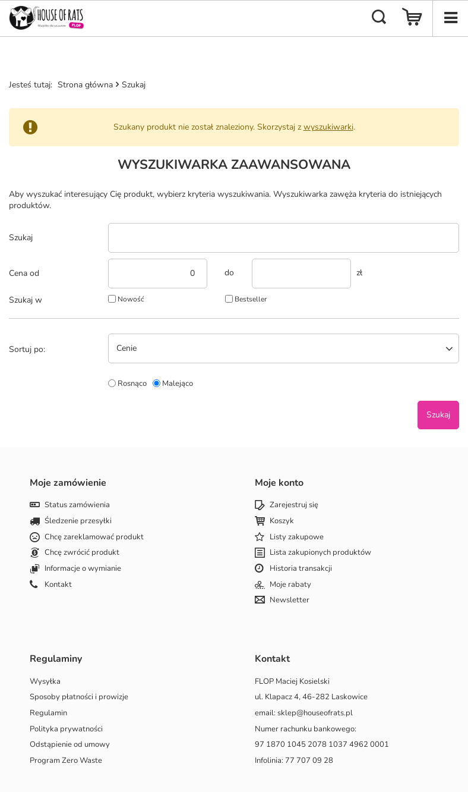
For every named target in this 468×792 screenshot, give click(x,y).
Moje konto (279, 483)
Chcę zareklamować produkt (94, 537)
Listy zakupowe (297, 537)
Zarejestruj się (294, 505)
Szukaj (21, 237)
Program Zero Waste (66, 761)
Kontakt (58, 585)
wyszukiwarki (328, 127)
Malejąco (177, 383)
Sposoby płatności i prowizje (79, 697)
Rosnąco (132, 383)
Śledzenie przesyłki (78, 521)
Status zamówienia (77, 505)
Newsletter (289, 600)
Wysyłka (45, 682)
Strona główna (85, 84)
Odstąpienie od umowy (70, 745)
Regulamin (48, 713)
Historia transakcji (301, 569)
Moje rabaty (290, 585)
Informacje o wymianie (83, 569)
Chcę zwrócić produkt (82, 553)
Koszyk (282, 521)
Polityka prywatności (66, 729)
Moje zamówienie (68, 483)
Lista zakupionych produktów (320, 553)
